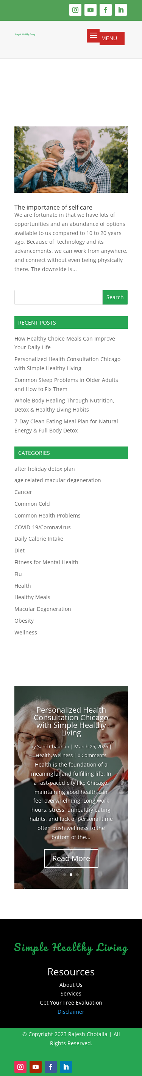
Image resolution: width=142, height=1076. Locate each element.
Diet (19, 550)
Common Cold (32, 503)
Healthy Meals (32, 597)
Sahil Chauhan (53, 746)
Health (22, 585)
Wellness (25, 632)
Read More (71, 858)
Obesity (24, 620)
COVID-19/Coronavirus (42, 527)
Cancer (23, 491)
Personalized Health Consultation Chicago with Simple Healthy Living (71, 721)
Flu (18, 573)
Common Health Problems (47, 515)
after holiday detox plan (44, 468)
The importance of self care (53, 207)
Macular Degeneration (42, 608)
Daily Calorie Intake (38, 538)
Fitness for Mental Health (46, 562)
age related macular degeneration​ (57, 480)
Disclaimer (71, 1011)
